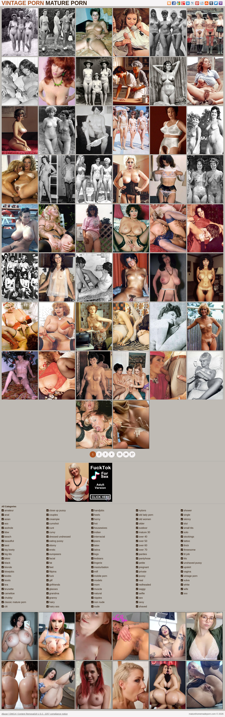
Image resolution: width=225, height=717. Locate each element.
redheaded (143, 584)
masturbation (100, 567)
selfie (140, 593)
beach (6, 536)
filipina (51, 571)
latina (95, 549)
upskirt (186, 567)
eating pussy (54, 541)
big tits (7, 554)
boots (6, 580)
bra (5, 584)
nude (95, 606)
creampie (53, 519)
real (139, 580)
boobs (6, 576)
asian (6, 519)
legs (95, 554)
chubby (7, 597)
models (96, 580)
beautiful (8, 541)
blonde (7, 567)
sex (139, 597)
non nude (98, 602)
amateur (8, 510)
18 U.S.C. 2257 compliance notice (51, 714)
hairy (50, 602)
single (185, 515)
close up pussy (56, 510)
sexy (140, 602)
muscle (96, 589)
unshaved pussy (191, 563)
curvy (50, 532)
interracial (98, 536)
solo (184, 532)
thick (185, 545)
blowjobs (8, 571)
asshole (7, 528)
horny (95, 519)
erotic (50, 549)
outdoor (141, 528)
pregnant (142, 567)
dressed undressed (58, 536)
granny (51, 597)
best (5, 545)
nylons (141, 510)
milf (94, 571)
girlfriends (53, 584)
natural (96, 593)
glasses (52, 589)
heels (95, 515)
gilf (49, 580)
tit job (185, 554)
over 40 (141, 536)
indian (96, 532)
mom (95, 584)
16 (126, 454)
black (6, 563)
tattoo (185, 541)
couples (52, 515)
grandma (52, 593)
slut (184, 523)
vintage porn (189, 576)
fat (49, 563)
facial (50, 558)
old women (143, 519)
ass (5, 523)
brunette (8, 589)
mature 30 (143, 532)
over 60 (141, 545)
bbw (5, 532)
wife (184, 589)
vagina (186, 571)
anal (5, 515)
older (140, 523)
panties (141, 554)
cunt (50, 528)
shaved (141, 606)
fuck (50, 576)
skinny (186, 519)
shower (186, 510)
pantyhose (143, 558)
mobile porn (99, 576)
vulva (185, 580)
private (141, 571)
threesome (188, 549)
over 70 (141, 549)
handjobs (97, 510)
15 (119, 454)
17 (132, 454)
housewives (99, 528)
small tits (187, 528)
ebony (51, 545)
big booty (8, 549)
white (185, 584)
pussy (140, 576)
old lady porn (144, 515)
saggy (140, 589)
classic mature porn (14, 602)
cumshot (52, 523)
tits (184, 558)
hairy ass (52, 606)
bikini (6, 558)
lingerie (96, 563)
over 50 (141, 541)
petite (140, 563)
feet (49, 567)
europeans (53, 554)
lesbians (97, 558)
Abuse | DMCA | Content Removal (18, 714)
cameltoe (8, 593)
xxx (184, 593)
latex (95, 545)
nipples (96, 597)
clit (5, 606)
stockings (187, 536)
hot (94, 523)
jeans (95, 541)
